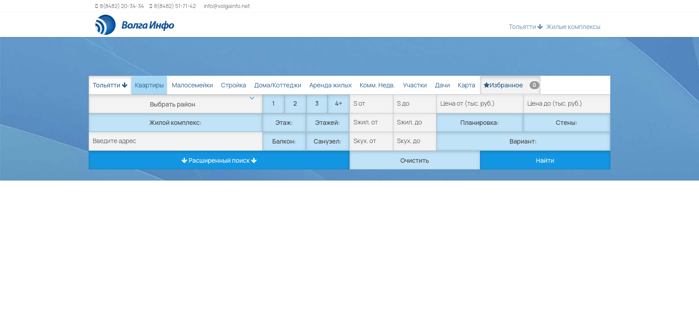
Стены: (566, 122)
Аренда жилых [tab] (330, 85)
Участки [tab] (415, 85)
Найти (545, 160)
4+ (338, 103)
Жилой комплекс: (175, 122)
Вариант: (523, 141)
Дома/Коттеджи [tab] (277, 85)
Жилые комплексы (573, 26)
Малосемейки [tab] (192, 85)
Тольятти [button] (526, 26)
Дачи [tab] (442, 85)
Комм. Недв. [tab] (377, 85)
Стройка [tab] (233, 85)
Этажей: (327, 122)
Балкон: (284, 141)
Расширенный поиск (219, 160)
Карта (466, 85)
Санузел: (327, 141)
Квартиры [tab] (149, 85)
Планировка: (480, 122)
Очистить (414, 160)
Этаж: (284, 122)
